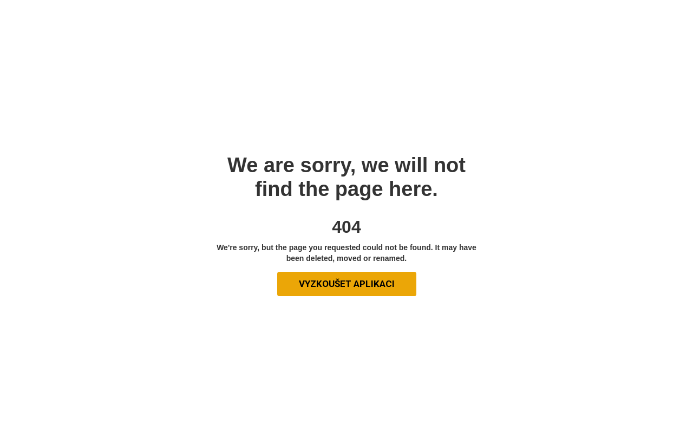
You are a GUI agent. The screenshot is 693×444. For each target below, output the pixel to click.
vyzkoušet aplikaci (347, 283)
